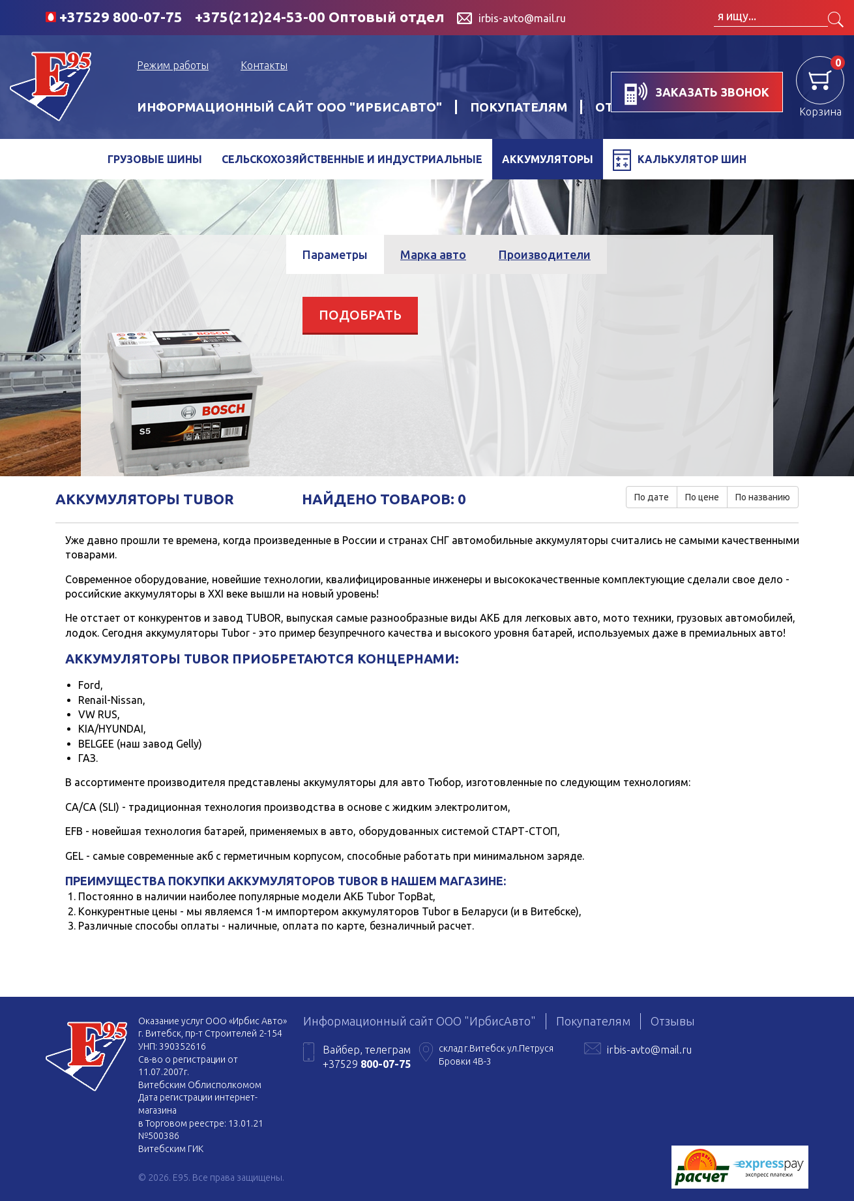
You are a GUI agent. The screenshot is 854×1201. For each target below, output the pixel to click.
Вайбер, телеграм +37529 (367, 1057)
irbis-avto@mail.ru (649, 1050)
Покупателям (518, 107)
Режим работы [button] (173, 65)
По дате (651, 497)
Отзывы (673, 1020)
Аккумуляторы (547, 159)
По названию (762, 497)
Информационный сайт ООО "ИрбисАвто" (289, 107)
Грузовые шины (155, 159)
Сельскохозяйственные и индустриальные (352, 159)
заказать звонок (697, 93)
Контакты (264, 65)
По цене (702, 497)
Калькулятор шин (679, 160)
